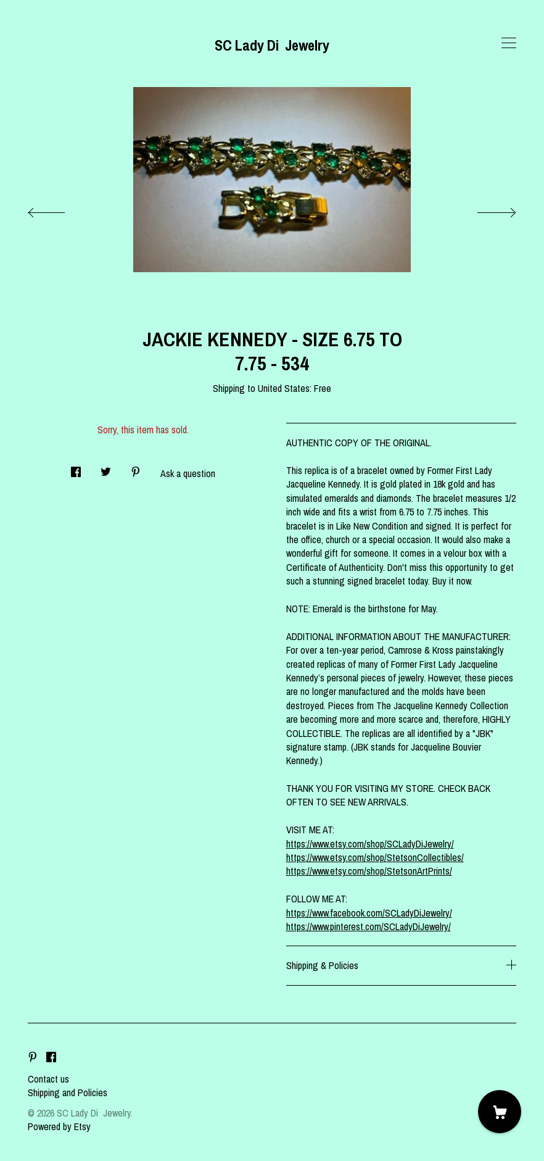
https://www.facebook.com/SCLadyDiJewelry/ (369, 913)
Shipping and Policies (67, 1092)
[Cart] (499, 1111)
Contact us (48, 1079)
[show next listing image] (485, 209)
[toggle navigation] (508, 43)
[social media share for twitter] (106, 469)
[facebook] (51, 1058)
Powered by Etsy (59, 1126)
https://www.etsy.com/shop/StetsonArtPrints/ (369, 871)
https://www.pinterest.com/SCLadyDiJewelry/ (368, 926)
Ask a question (187, 473)
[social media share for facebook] (76, 469)
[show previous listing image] (58, 209)
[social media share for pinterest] (136, 469)
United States (284, 388)
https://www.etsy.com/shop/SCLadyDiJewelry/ (370, 844)
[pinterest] (33, 1058)
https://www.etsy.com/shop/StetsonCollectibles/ (375, 857)
